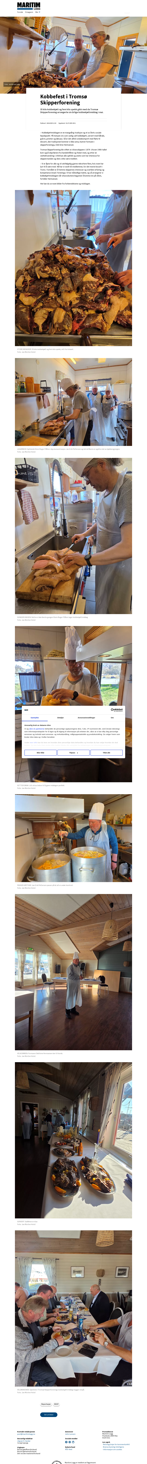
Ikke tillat (40, 753)
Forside (20, 12)
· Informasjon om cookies (112, 1449)
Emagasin (29, 12)
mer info (33, 743)
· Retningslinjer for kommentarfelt (116, 1444)
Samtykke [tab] (35, 718)
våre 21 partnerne (37, 729)
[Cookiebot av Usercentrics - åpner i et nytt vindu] (113, 710)
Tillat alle (106, 753)
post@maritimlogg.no (26, 1434)
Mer (37, 12)
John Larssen (70, 1434)
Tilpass (73, 753)
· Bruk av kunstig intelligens (113, 1447)
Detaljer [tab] (60, 718)
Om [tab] (112, 718)
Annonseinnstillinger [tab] (86, 718)
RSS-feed (68, 1449)
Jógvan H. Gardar (23, 1441)
